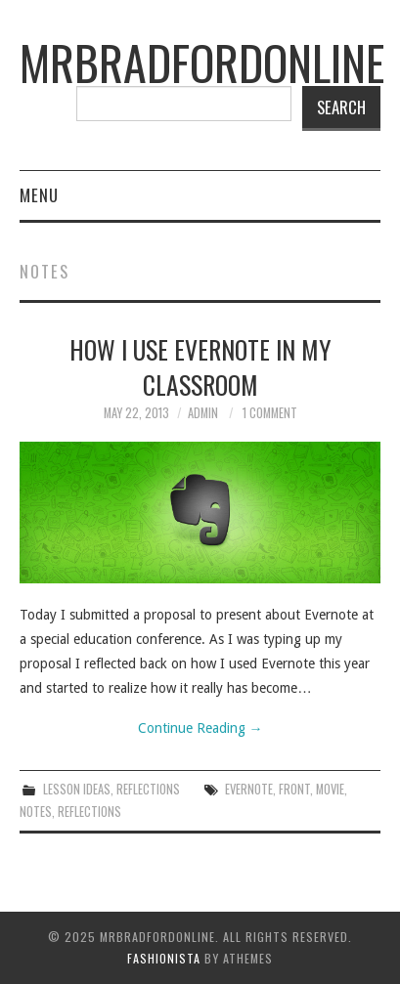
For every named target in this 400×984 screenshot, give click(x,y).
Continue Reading (200, 728)
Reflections (148, 789)
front (294, 789)
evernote (249, 789)
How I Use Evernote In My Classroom (200, 366)
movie (330, 789)
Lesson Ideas (77, 789)
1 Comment (270, 413)
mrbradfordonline (202, 62)
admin (203, 413)
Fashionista (163, 958)
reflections (89, 811)
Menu (39, 195)
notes (36, 811)
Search (341, 107)
